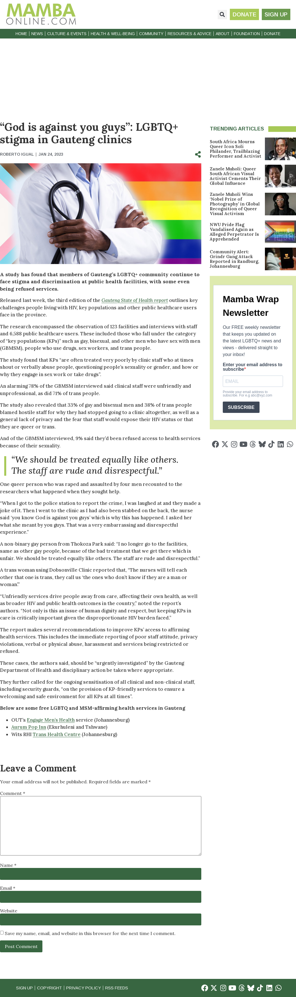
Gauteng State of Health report (134, 300)
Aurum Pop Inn (28, 727)
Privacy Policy (86, 987)
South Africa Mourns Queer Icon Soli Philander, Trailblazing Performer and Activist (235, 149)
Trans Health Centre (57, 734)
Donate (272, 33)
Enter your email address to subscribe (252, 367)
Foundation (247, 33)
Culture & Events (67, 33)
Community (151, 33)
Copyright (51, 987)
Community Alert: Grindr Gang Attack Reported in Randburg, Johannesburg (234, 259)
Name (8, 865)
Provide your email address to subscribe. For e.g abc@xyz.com (247, 393)
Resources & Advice (189, 33)
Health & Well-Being (113, 33)
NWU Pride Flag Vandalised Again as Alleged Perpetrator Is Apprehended (234, 232)
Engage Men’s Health (51, 720)
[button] (222, 14)
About (223, 33)
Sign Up (25, 987)
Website (8, 910)
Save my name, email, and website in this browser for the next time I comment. (90, 933)
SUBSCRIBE (241, 407)
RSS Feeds (121, 987)
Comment (12, 793)
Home (21, 33)
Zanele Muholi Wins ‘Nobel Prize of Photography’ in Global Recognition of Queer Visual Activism (235, 204)
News (37, 33)
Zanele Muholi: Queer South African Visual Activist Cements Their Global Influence (235, 176)
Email (7, 888)
